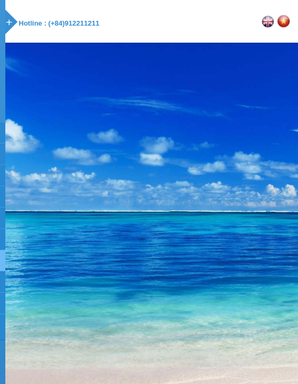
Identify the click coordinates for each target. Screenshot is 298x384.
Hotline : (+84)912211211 (59, 23)
